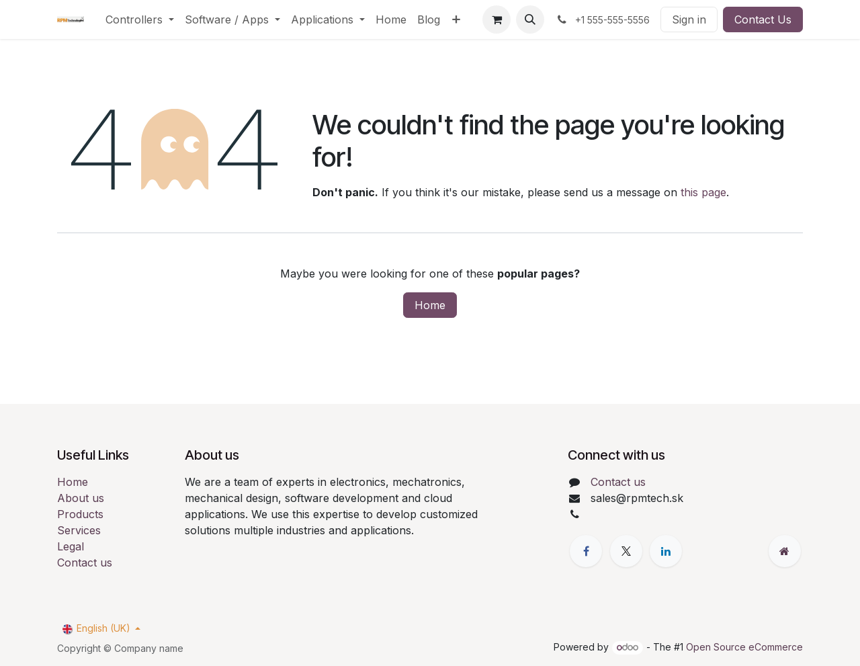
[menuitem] (139, 19)
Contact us (84, 562)
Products (80, 514)
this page (703, 192)
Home (430, 305)
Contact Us (762, 19)
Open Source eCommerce (744, 647)
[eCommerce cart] (496, 19)
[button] (530, 19)
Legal (70, 546)
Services (79, 530)
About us (80, 498)
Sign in (689, 19)
